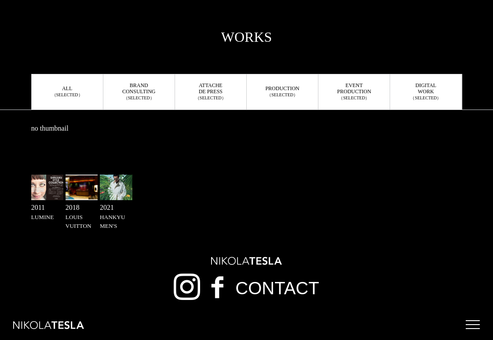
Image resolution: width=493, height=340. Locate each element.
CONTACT (277, 288)
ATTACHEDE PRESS (210, 91)
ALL (67, 91)
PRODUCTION (282, 91)
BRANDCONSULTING (139, 91)
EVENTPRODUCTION (354, 91)
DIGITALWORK (425, 91)
